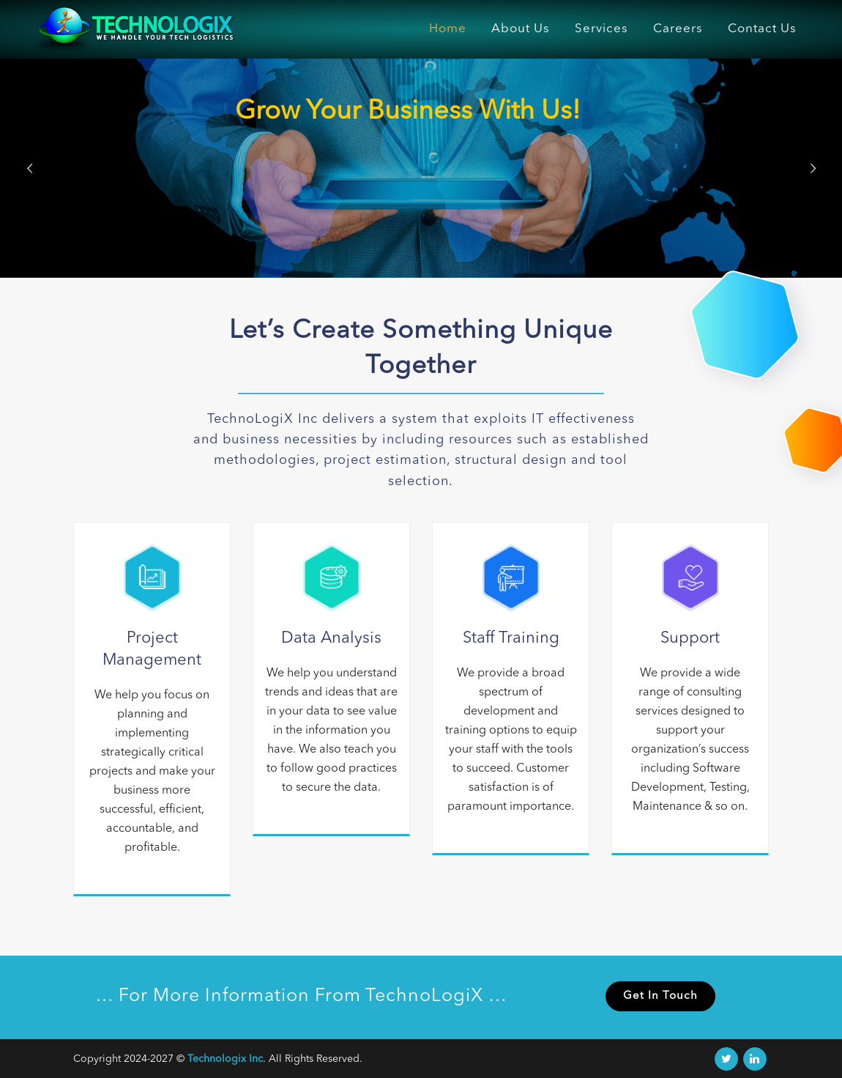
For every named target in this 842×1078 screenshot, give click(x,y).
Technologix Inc (225, 1059)
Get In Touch (660, 996)
